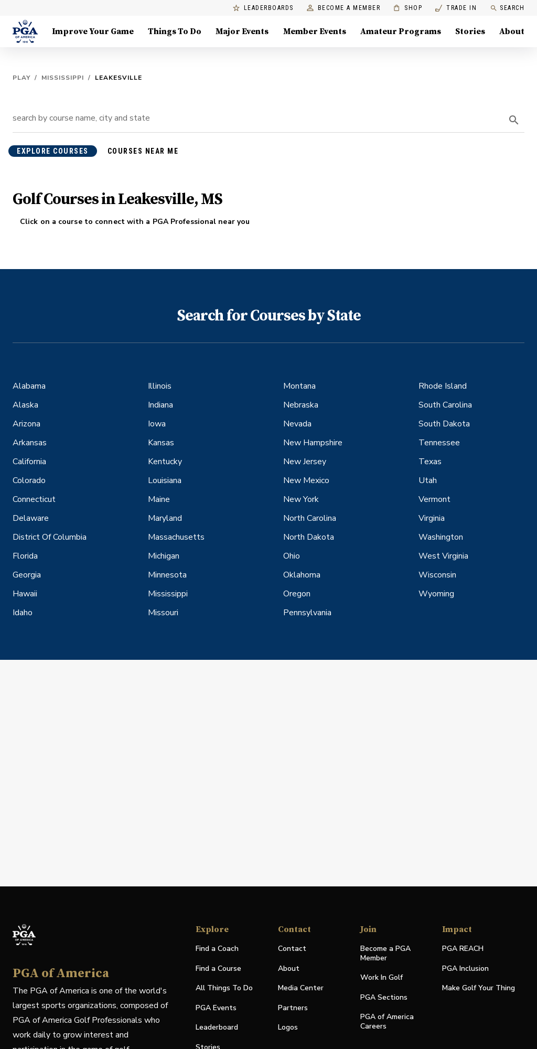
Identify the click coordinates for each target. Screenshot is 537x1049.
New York (301, 499)
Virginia (431, 518)
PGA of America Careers (387, 1022)
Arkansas (30, 442)
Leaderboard (217, 1027)
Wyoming (436, 594)
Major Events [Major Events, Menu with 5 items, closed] (242, 31)
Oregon (296, 594)
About (288, 968)
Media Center (301, 988)
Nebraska (300, 405)
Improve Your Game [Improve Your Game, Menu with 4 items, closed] (93, 31)
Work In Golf (381, 977)
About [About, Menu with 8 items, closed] (511, 31)
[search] (513, 120)
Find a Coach (217, 949)
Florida (25, 556)
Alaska (25, 405)
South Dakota (444, 424)
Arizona (26, 424)
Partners (293, 1008)
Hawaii (25, 594)
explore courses (53, 151)
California (29, 461)
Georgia (27, 575)
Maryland (165, 518)
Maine (159, 499)
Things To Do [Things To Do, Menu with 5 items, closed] (174, 31)
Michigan (163, 556)
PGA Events (216, 1008)
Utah (427, 480)
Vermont (434, 499)
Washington (440, 537)
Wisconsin (437, 575)
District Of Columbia (50, 537)
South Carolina (445, 405)
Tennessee (439, 442)
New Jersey (304, 461)
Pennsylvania (307, 612)
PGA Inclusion (465, 968)
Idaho (23, 612)
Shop (407, 8)
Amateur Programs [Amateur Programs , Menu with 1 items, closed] (400, 31)
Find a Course (218, 968)
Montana (299, 386)
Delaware (31, 518)
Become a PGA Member (385, 953)
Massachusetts (176, 537)
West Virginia (443, 556)
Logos (288, 1027)
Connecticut (34, 499)
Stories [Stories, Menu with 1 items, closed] (470, 31)
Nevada (297, 424)
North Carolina (309, 518)
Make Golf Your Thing (478, 988)
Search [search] (507, 8)
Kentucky (165, 461)
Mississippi (62, 77)
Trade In (456, 8)
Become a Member (344, 8)
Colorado (29, 480)
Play (21, 77)
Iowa (157, 424)
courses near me (143, 151)
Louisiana (164, 480)
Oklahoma (301, 575)
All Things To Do (224, 988)
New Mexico (306, 480)
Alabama (29, 386)
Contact (292, 949)
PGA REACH (463, 949)
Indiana (160, 405)
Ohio (291, 556)
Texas (430, 461)
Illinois (159, 386)
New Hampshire (312, 442)
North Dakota (308, 537)
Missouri (163, 612)
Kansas (161, 442)
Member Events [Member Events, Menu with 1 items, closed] (314, 31)
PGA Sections (383, 997)
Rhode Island (442, 386)
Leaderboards (263, 8)
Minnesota (167, 575)
